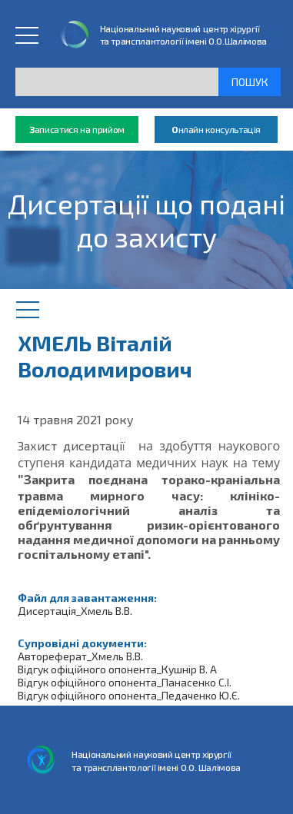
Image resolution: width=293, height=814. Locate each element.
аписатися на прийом (77, 129)
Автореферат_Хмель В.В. (80, 656)
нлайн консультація (216, 129)
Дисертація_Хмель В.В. (75, 610)
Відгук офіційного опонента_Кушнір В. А (117, 669)
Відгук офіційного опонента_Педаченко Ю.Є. (129, 695)
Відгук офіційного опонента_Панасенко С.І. (124, 682)
